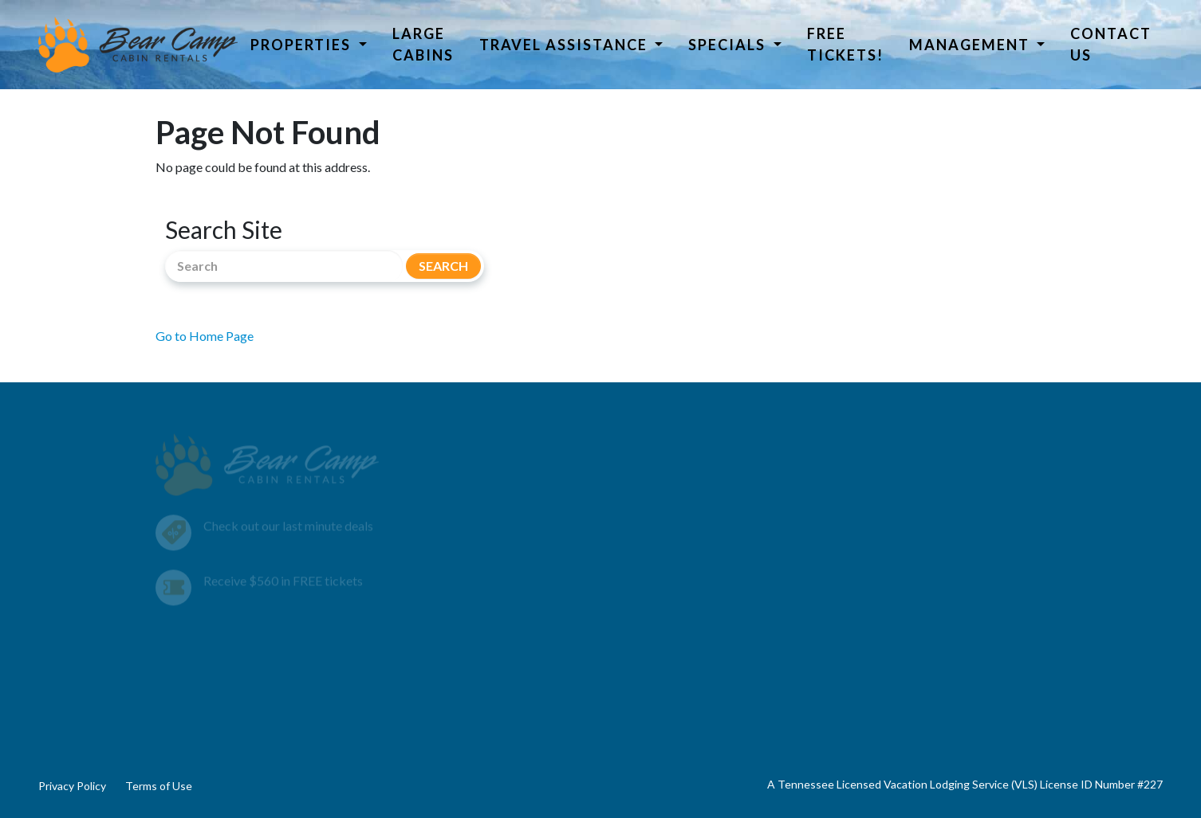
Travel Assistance (565, 44)
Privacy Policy (72, 786)
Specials (729, 44)
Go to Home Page (205, 335)
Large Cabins (423, 44)
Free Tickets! (845, 44)
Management (971, 44)
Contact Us (1111, 44)
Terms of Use (158, 786)
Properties (302, 44)
